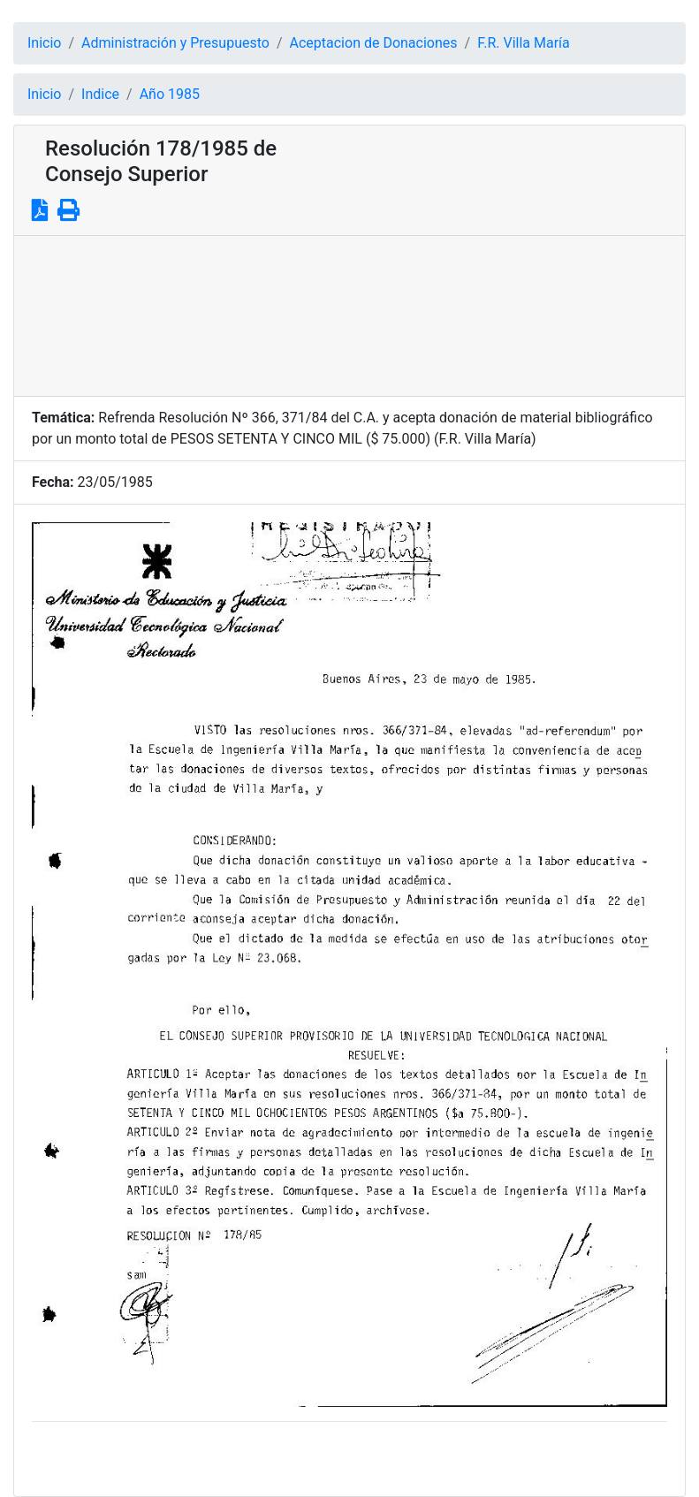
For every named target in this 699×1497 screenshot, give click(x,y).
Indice (100, 94)
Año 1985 (170, 94)
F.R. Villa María (523, 42)
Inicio (44, 42)
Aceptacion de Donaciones (374, 42)
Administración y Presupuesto (175, 42)
